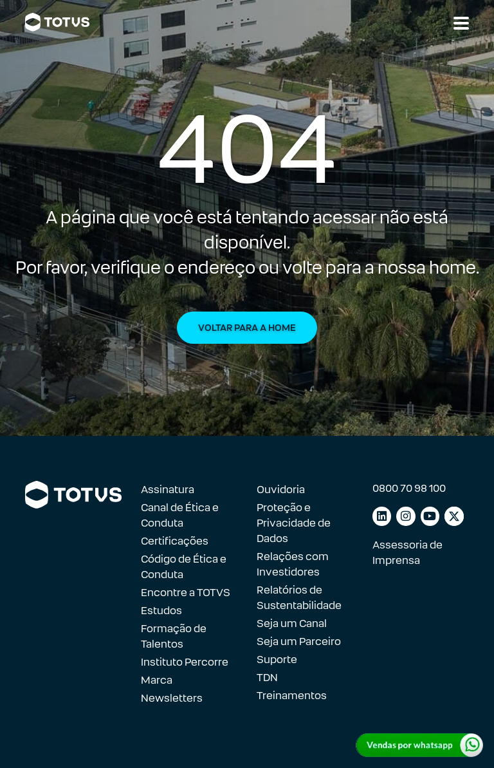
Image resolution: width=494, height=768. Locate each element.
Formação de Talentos (173, 636)
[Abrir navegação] (461, 23)
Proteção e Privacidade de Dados (294, 523)
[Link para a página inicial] (57, 22)
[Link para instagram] (405, 516)
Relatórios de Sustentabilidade (299, 598)
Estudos (161, 610)
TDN (267, 677)
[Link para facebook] (454, 516)
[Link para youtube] (430, 516)
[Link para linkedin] (381, 516)
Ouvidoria (281, 489)
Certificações (174, 541)
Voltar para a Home (247, 328)
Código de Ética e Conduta (183, 567)
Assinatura (167, 489)
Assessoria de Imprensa (407, 553)
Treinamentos (292, 695)
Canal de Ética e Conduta (180, 515)
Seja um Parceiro (299, 641)
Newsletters (172, 698)
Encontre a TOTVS (185, 592)
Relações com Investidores (293, 564)
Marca (156, 680)
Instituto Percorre (184, 662)
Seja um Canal (292, 623)
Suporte (277, 659)
